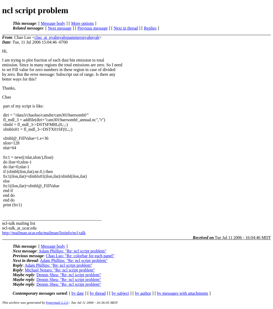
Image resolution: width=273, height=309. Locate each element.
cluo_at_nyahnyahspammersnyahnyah (66, 37)
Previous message (93, 28)
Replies (150, 28)
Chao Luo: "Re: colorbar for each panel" (80, 256)
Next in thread (126, 28)
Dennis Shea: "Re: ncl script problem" (69, 275)
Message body (53, 23)
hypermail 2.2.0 (57, 303)
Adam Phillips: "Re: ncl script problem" (72, 251)
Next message (59, 28)
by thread (98, 293)
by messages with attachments (182, 293)
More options (82, 23)
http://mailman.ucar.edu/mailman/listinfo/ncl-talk (43, 233)
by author (143, 293)
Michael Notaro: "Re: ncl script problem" (60, 270)
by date (77, 293)
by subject (120, 293)
